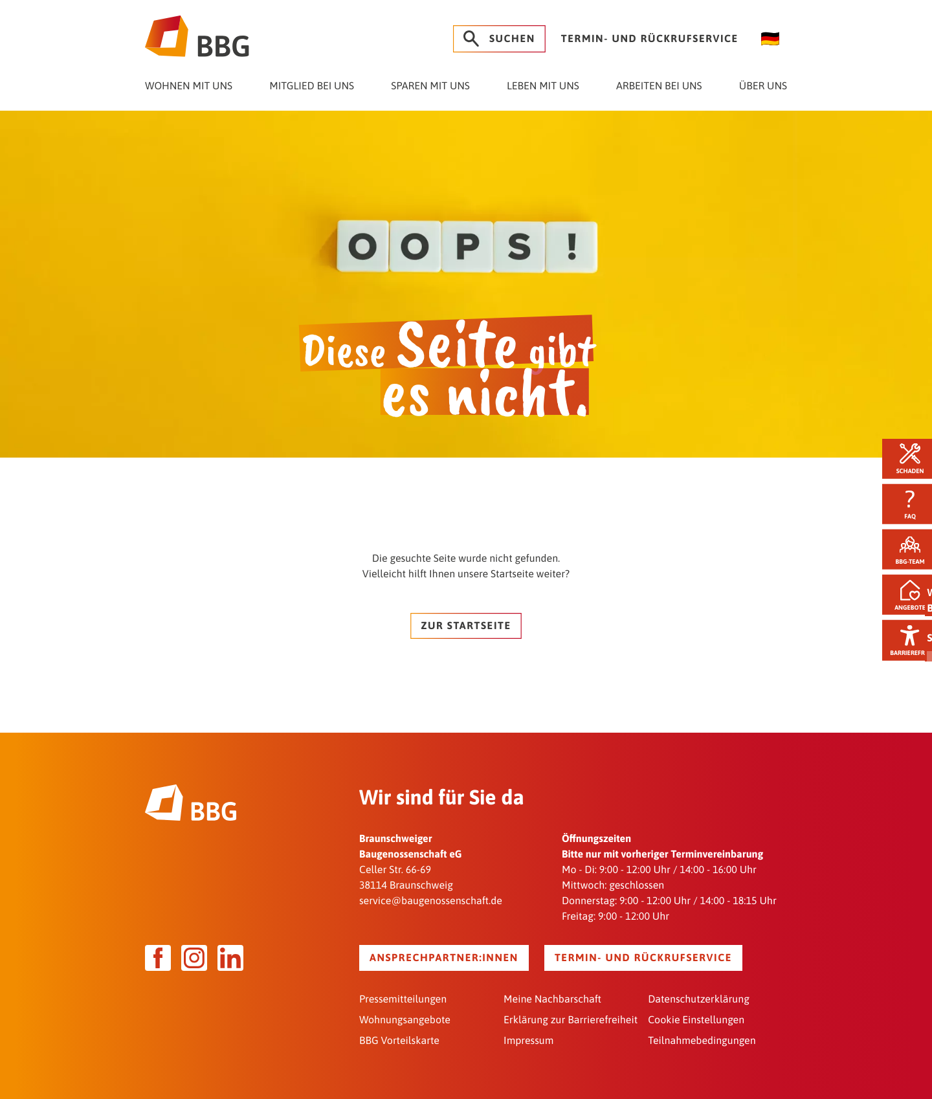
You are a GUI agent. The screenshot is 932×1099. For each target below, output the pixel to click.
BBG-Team (904, 550)
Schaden (903, 456)
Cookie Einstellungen (696, 1019)
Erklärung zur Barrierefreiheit (571, 1019)
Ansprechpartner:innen (444, 956)
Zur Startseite (466, 624)
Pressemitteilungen (403, 998)
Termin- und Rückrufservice (649, 39)
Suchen (499, 38)
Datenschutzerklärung (698, 998)
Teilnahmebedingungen (701, 1039)
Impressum (528, 1039)
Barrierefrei (903, 643)
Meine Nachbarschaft (552, 998)
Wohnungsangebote (404, 1019)
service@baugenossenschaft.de (430, 899)
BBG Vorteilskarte (399, 1039)
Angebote (903, 596)
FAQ (903, 503)
